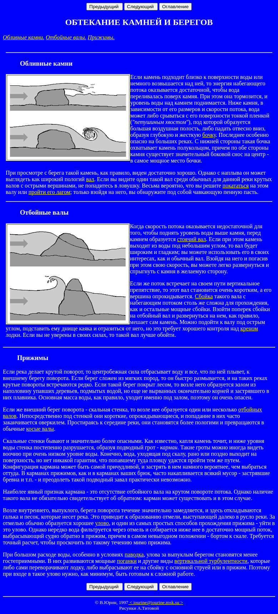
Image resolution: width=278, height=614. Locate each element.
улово (102, 523)
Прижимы (32, 357)
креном (249, 328)
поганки (127, 561)
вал (90, 179)
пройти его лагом (49, 192)
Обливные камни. (23, 37)
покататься (236, 186)
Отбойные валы (44, 212)
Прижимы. (101, 37)
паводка (134, 554)
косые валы (40, 429)
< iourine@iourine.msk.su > (155, 602)
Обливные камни (46, 63)
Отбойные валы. (66, 37)
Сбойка (204, 296)
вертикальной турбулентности (210, 561)
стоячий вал (191, 239)
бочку (209, 135)
